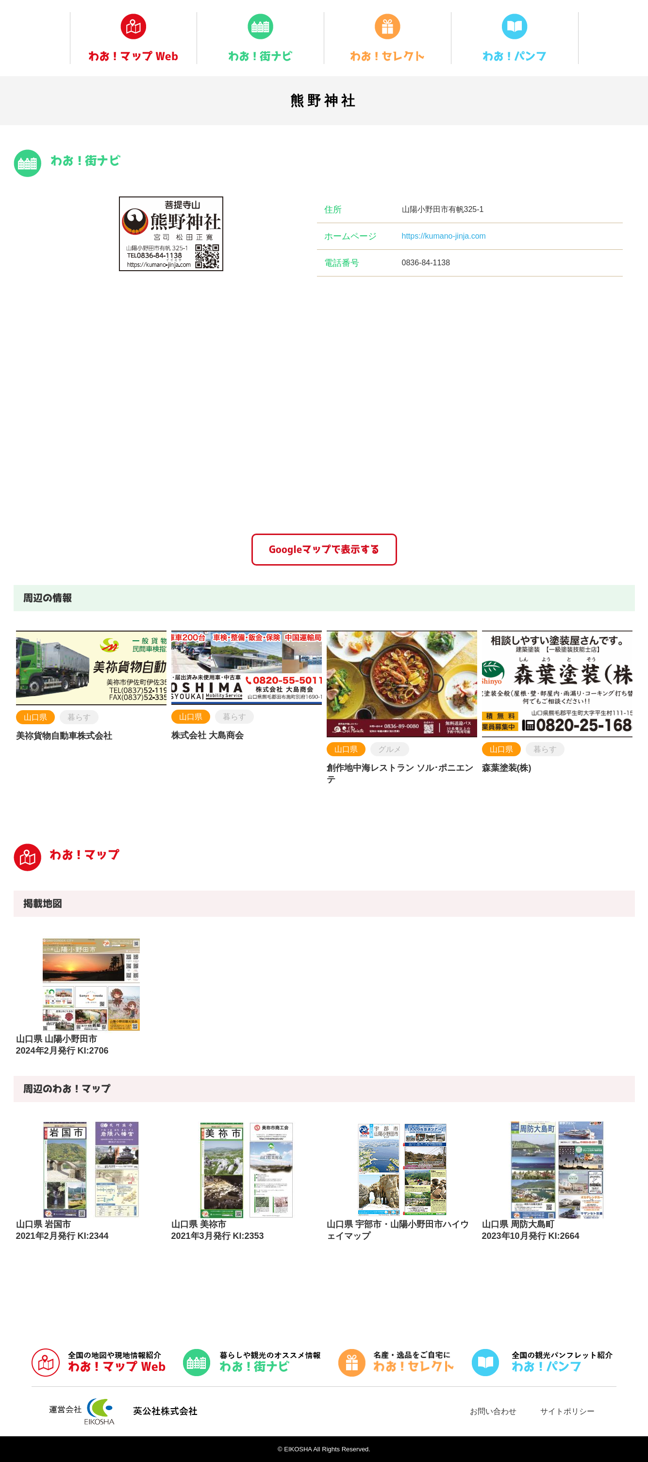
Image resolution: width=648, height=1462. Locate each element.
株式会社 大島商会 (207, 735)
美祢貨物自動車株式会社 (64, 736)
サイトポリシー (567, 1411)
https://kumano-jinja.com (444, 236)
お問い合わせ (493, 1411)
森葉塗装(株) (507, 768)
